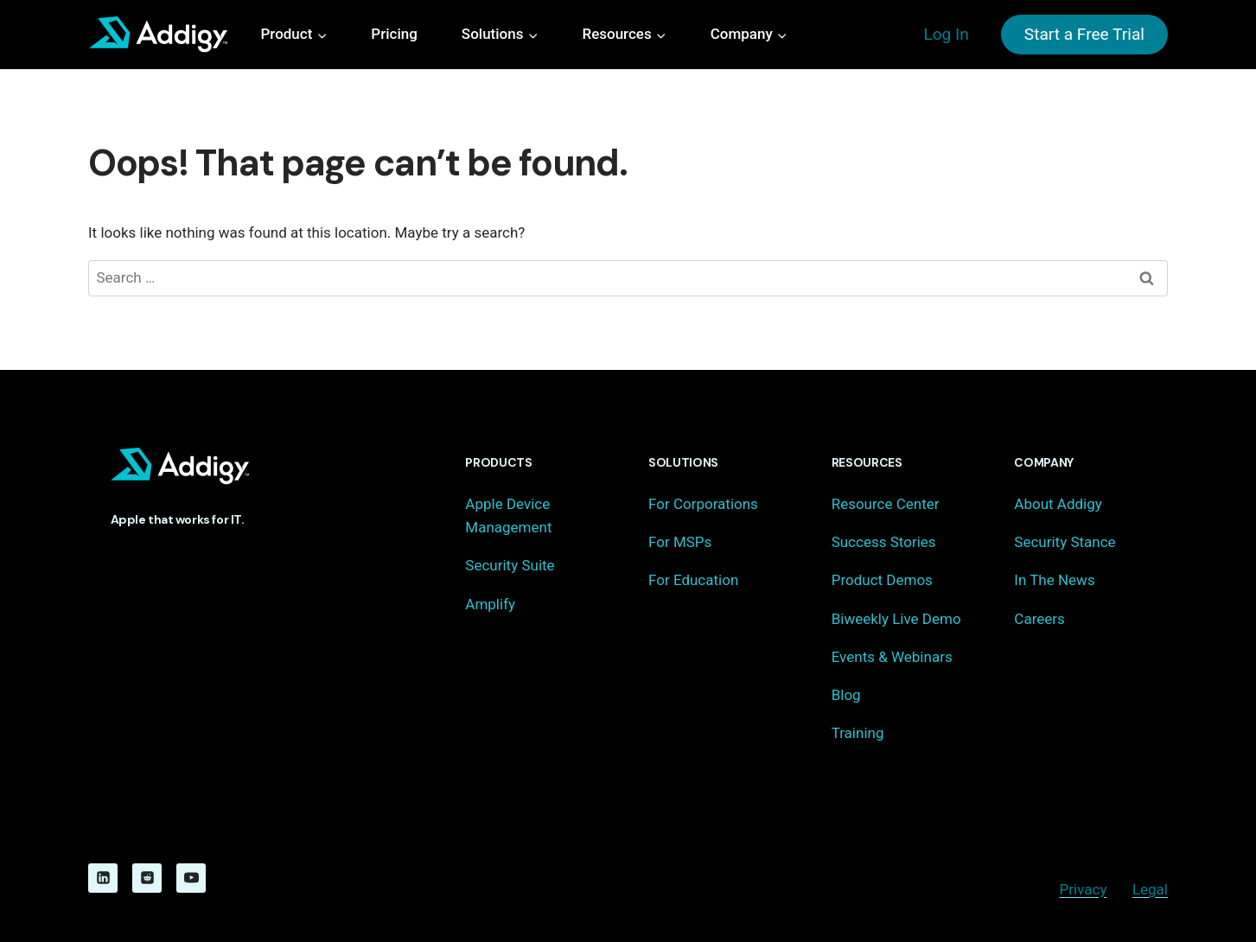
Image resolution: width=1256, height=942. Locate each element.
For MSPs (679, 542)
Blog (846, 694)
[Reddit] (147, 878)
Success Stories (884, 542)
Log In (945, 34)
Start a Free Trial (1084, 34)
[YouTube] (191, 878)
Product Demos (882, 580)
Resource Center (886, 503)
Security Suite (509, 565)
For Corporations (703, 503)
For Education (693, 580)
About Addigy (1057, 503)
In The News (1054, 580)
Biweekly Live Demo (896, 618)
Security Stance (1064, 542)
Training (858, 733)
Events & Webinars (892, 656)
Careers (1039, 618)
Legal (1150, 889)
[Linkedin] (103, 878)
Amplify (490, 604)
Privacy (1083, 889)
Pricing (394, 33)
